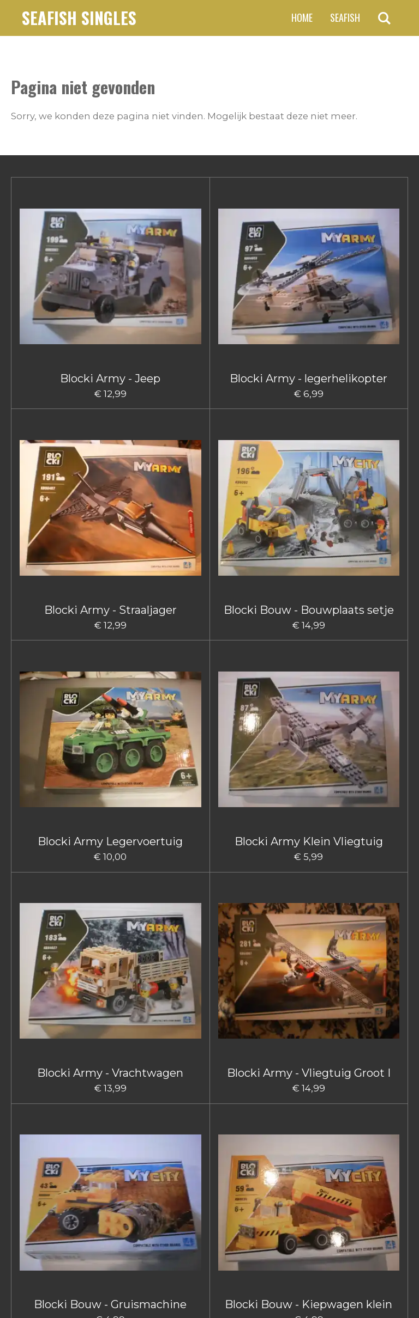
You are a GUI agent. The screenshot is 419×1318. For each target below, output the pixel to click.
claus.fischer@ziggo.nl (95, 1211)
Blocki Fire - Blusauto (160, 1075)
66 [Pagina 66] (262, 1158)
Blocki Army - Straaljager (259, 285)
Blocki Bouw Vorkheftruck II (259, 917)
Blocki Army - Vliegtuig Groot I (358, 450)
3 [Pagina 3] (188, 1158)
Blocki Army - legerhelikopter (160, 292)
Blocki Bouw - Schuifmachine (259, 601)
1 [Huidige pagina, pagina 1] (153, 1158)
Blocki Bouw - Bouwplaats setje (358, 292)
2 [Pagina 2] (170, 1158)
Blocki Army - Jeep (61, 285)
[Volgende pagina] (292, 1158)
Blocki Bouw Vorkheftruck (159, 917)
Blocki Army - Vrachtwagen (259, 443)
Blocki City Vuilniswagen (61, 1075)
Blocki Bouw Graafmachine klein (159, 766)
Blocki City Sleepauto (358, 917)
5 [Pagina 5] (225, 1158)
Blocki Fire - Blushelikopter (258, 1075)
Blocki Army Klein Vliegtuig (160, 443)
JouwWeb (389, 1288)
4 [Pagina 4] (207, 1158)
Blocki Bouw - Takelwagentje (358, 601)
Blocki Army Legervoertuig (60, 443)
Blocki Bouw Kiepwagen (358, 759)
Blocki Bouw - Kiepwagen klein (160, 608)
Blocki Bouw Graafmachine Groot (60, 766)
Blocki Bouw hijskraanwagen (259, 766)
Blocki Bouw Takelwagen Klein (60, 924)
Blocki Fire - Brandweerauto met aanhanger (358, 1088)
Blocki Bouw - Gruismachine (61, 601)
